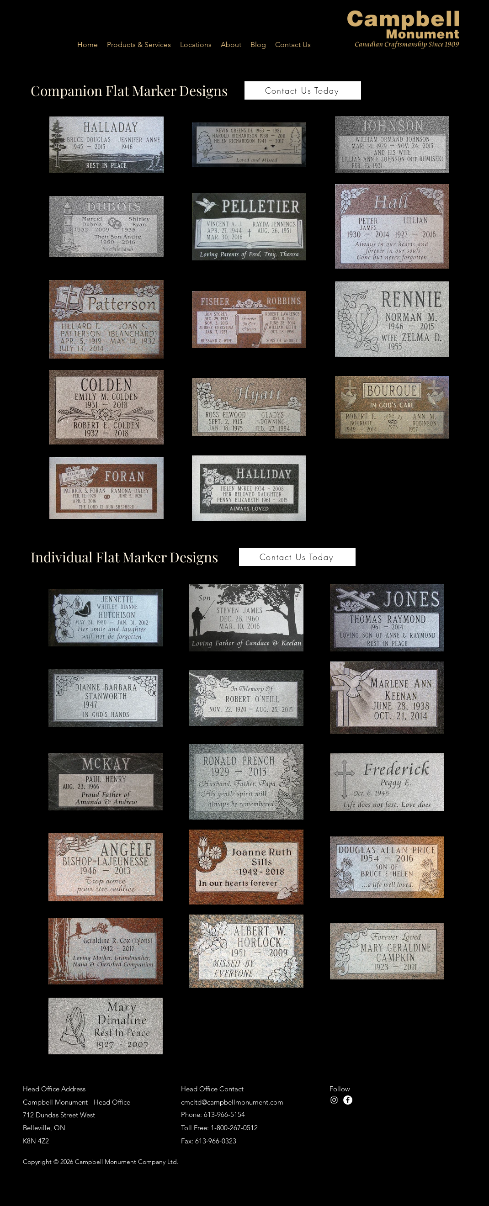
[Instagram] (334, 1100)
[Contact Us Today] (302, 90)
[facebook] (347, 1100)
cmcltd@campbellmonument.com (232, 1102)
